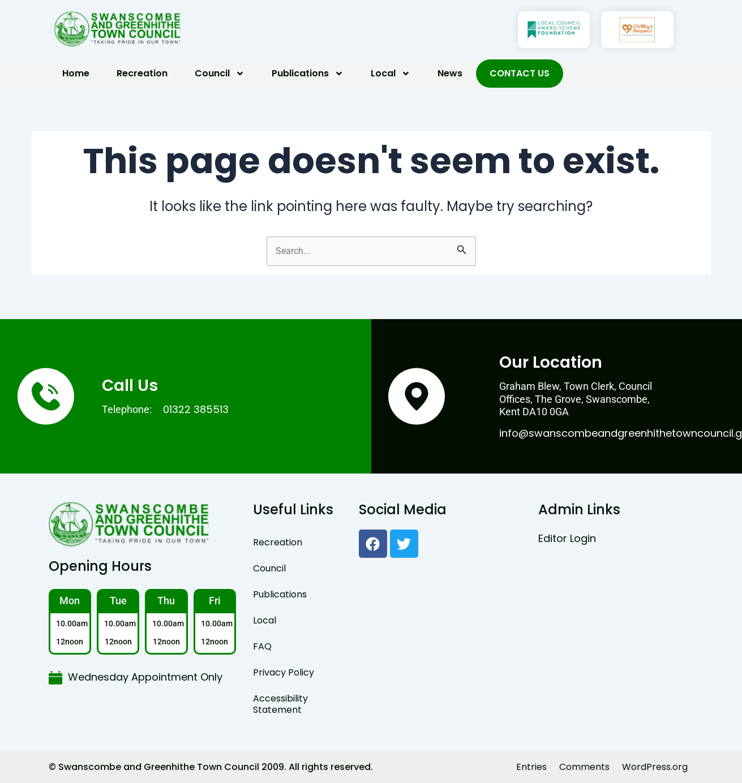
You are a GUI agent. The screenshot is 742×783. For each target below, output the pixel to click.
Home (75, 73)
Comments (584, 766)
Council (220, 73)
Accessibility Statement (280, 704)
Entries (531, 766)
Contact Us (520, 73)
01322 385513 (196, 409)
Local (390, 73)
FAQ (262, 646)
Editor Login (567, 538)
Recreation (142, 73)
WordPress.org (655, 766)
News (450, 73)
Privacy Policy (283, 672)
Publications (308, 73)
